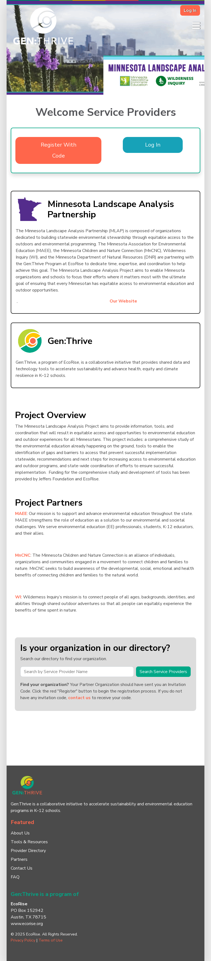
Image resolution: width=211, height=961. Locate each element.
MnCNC (22, 555)
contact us (79, 698)
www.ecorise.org (27, 924)
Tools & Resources (29, 842)
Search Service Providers (163, 672)
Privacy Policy (23, 940)
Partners (19, 859)
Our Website (123, 301)
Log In (190, 10)
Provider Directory (28, 851)
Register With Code (58, 150)
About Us (20, 833)
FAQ (15, 877)
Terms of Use (50, 940)
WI (18, 597)
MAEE (21, 514)
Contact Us (21, 868)
